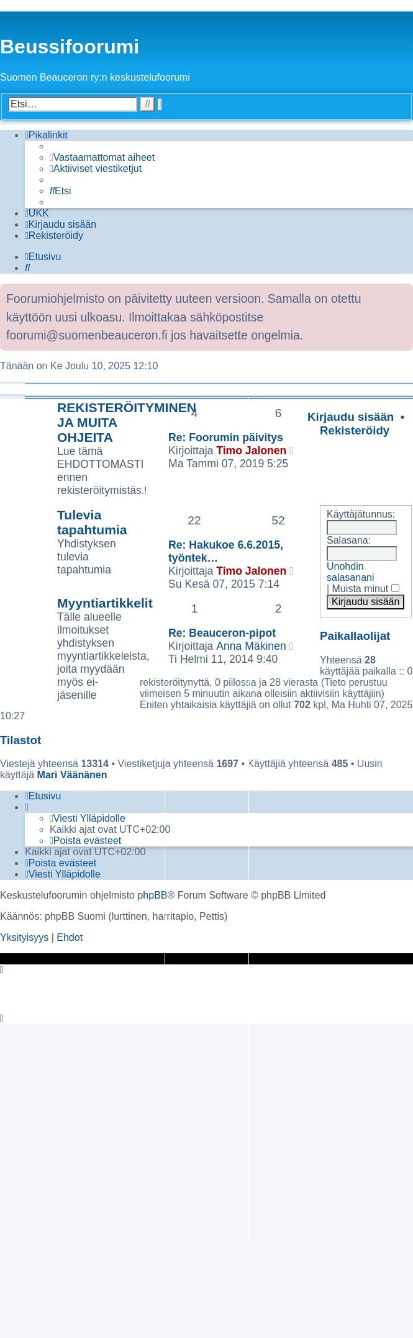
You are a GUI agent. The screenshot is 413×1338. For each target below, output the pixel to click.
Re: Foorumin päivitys (225, 437)
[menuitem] (102, 157)
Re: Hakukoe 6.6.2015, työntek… (225, 551)
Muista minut (365, 588)
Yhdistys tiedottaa (168, 485)
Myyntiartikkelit (105, 603)
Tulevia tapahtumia (92, 522)
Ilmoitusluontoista (80, 389)
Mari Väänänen (72, 775)
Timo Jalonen (251, 450)
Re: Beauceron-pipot (222, 633)
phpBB (152, 895)
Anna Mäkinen (251, 646)
